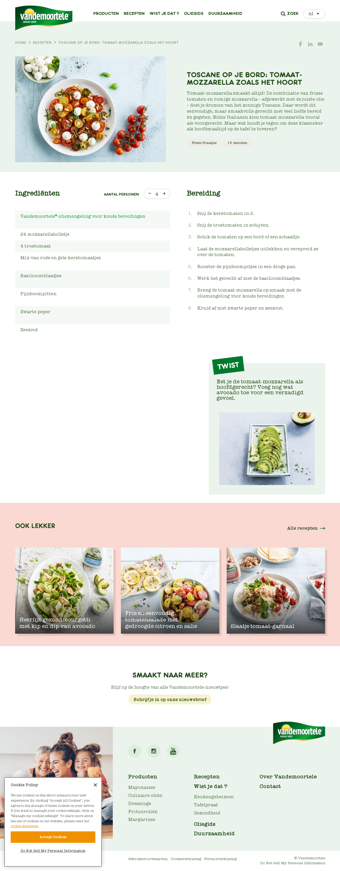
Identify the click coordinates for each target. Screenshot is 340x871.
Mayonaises (141, 787)
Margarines (141, 819)
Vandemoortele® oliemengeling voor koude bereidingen (82, 216)
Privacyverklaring (220, 859)
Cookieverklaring (186, 859)
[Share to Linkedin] (310, 44)
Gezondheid (207, 812)
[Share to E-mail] (320, 44)
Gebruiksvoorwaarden (148, 859)
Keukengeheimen (214, 796)
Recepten (134, 13)
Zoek (292, 13)
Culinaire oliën (145, 795)
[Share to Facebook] (300, 44)
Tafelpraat (206, 804)
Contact (270, 786)
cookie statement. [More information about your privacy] (25, 826)
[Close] (95, 785)
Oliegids (193, 13)
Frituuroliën (143, 811)
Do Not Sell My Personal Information (292, 863)
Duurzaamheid (225, 13)
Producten (106, 13)
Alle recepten (302, 528)
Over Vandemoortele (288, 776)
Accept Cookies (53, 837)
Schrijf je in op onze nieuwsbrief (170, 699)
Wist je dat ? (164, 13)
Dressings (139, 803)
